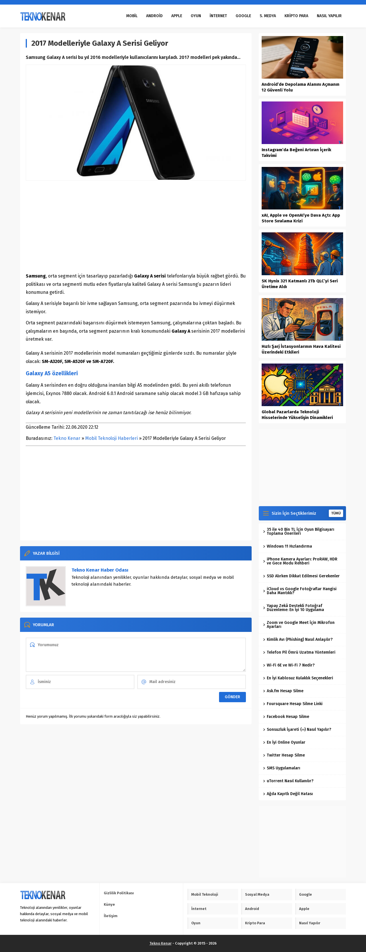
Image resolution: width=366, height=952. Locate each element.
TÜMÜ (336, 513)
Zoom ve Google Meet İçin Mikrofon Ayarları (299, 624)
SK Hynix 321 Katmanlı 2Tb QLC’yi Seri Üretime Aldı (300, 283)
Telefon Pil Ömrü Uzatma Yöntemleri (299, 652)
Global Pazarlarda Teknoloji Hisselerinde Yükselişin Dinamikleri (297, 414)
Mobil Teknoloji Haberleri (111, 438)
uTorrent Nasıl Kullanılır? (288, 781)
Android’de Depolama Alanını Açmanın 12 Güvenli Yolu (300, 87)
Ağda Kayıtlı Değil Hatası (288, 793)
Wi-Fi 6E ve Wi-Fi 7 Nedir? (289, 665)
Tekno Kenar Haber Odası (99, 570)
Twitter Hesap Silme (284, 755)
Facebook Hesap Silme (286, 716)
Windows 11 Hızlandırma (287, 546)
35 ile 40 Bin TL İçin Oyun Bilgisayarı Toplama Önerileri (298, 531)
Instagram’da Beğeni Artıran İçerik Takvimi (296, 152)
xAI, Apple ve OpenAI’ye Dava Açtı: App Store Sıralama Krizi (301, 218)
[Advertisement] (136, 226)
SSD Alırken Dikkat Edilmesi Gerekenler (301, 576)
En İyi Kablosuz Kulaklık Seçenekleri (298, 678)
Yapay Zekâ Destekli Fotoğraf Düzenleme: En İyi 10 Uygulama (293, 607)
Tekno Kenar (66, 438)
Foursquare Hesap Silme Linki (293, 703)
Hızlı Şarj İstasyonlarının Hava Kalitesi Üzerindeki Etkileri (301, 349)
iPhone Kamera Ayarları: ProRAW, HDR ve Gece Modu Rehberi (300, 561)
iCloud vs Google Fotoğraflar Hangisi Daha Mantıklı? (300, 590)
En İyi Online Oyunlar (284, 742)
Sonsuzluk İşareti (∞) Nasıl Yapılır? (297, 729)
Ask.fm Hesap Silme (283, 690)
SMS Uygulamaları (281, 768)
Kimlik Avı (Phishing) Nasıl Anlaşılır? (298, 639)
